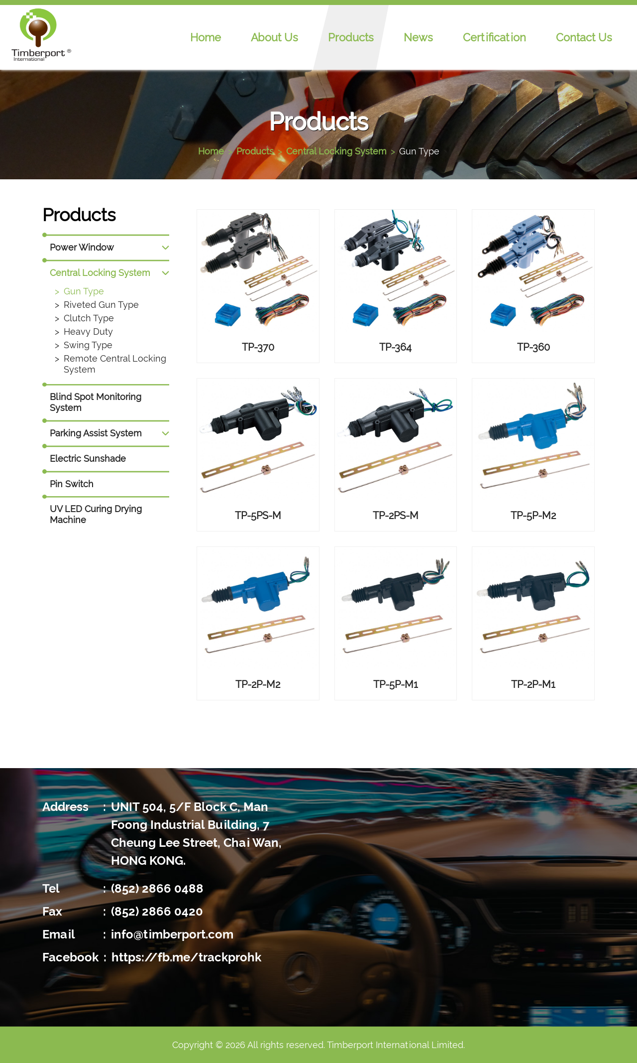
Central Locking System (336, 151)
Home (205, 37)
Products (351, 37)
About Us (274, 37)
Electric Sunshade (88, 458)
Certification (494, 37)
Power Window (82, 247)
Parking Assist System (96, 433)
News (418, 37)
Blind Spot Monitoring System (95, 402)
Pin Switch (72, 484)
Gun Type (419, 151)
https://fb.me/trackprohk (186, 957)
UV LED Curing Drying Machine (96, 514)
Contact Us (584, 37)
